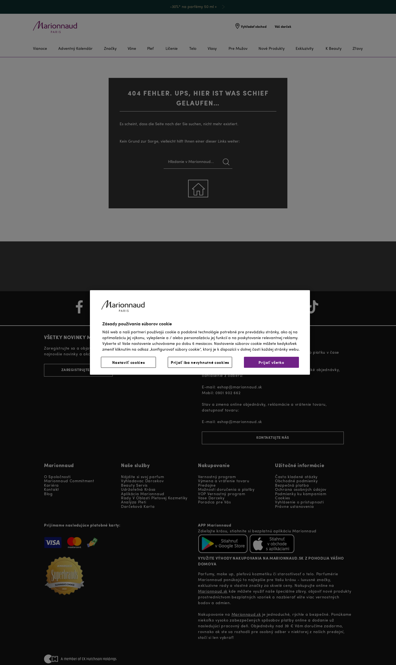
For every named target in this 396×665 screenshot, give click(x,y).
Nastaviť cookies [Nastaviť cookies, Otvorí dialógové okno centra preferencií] (128, 362)
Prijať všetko (271, 362)
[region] (200, 332)
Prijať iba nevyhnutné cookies (200, 362)
